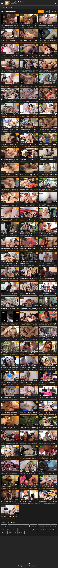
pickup (50, 146)
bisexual (16, 131)
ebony (48, 42)
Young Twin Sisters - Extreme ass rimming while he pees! (48, 457)
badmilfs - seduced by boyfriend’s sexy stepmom (10, 293)
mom (17, 101)
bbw (40, 42)
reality (46, 146)
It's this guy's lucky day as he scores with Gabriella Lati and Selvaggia (48, 338)
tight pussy (12, 532)
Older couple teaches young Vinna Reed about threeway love (29, 70)
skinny (53, 526)
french (17, 146)
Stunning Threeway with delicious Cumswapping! (10, 367)
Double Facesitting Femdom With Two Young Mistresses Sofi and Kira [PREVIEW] (48, 159)
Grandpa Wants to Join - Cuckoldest (10, 129)
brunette (36, 27)
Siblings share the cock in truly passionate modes (29, 100)
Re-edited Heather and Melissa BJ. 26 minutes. (10, 25)
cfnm (48, 384)
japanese (45, 354)
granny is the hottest (25, 263)
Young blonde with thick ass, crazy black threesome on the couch (48, 397)
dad (34, 529)
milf (29, 57)
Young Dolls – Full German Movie (29, 427)
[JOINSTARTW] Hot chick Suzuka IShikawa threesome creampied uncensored (10, 204)
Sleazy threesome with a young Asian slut (10, 174)
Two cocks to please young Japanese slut (48, 353)
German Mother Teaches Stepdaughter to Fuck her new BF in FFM (48, 293)
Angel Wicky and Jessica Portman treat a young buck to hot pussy (10, 516)
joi (37, 399)
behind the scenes (49, 473)
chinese (17, 220)
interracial (18, 86)
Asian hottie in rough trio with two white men (10, 85)
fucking (41, 526)
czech (30, 250)
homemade (42, 529)
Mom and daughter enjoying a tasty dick (10, 382)
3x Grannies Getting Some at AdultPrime (48, 55)
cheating (33, 526)
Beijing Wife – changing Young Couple (10, 219)
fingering (54, 27)
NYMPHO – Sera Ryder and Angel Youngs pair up (10, 55)
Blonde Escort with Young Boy (28, 367)
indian (4, 532)
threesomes (37, 384)
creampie (49, 27)
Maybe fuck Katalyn (25, 219)
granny (14, 101)
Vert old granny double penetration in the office (48, 308)
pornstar (31, 205)
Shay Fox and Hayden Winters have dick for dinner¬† (29, 486)
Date (47, 11)
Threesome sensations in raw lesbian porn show (29, 25)
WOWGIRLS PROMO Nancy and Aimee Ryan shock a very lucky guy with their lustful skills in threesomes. (10, 308)
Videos (9, 7)
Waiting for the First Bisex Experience (10, 457)
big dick (8, 27)
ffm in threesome (47, 161)
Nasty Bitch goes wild (6, 472)
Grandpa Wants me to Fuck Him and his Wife (29, 189)
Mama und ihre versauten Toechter (10, 353)
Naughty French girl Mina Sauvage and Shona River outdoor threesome (29, 234)
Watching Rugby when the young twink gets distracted (48, 70)
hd (24, 71)
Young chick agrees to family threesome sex (10, 70)
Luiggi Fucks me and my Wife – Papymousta (29, 174)
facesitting (33, 116)
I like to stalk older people (27, 501)
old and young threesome (8, 427)
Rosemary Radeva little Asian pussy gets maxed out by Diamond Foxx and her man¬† (48, 323)
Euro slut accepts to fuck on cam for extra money (48, 144)
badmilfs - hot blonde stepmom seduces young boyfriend (48, 263)
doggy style (36, 42)
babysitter (42, 250)
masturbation (23, 399)
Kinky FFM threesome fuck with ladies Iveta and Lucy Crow (10, 115)
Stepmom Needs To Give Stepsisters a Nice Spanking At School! (29, 278)
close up (15, 42)
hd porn (55, 235)
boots (48, 116)
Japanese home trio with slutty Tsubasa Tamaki (10, 338)
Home (3, 7)
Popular (41, 11)
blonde (32, 27)
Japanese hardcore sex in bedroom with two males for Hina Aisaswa (48, 115)
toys (19, 529)
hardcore (12, 57)
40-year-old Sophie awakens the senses (29, 159)
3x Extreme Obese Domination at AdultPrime (48, 427)
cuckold (38, 176)
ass (21, 101)
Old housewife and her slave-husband (10, 248)
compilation (48, 429)
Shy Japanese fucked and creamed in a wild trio (29, 40)
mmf (2, 86)
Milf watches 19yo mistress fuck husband (48, 219)
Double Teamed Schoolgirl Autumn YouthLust (48, 234)
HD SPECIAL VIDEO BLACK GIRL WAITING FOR (10, 234)
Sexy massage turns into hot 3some (29, 323)
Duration (53, 11)
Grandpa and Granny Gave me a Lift (10, 442)
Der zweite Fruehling (6, 486)
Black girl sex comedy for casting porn (48, 472)
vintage (32, 265)
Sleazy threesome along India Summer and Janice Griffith (29, 442)
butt (14, 529)
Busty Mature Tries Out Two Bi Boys (10, 263)
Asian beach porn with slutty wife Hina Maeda (29, 353)
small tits (16, 503)
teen (16, 71)
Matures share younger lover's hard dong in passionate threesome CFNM (48, 382)
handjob (12, 131)
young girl (26, 27)
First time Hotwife (24, 397)
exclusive (53, 42)
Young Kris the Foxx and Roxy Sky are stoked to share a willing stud (29, 115)
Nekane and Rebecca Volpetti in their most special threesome (29, 472)
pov (31, 369)
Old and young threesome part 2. (29, 55)
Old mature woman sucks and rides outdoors (10, 189)
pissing (22, 27)
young (4, 526)
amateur (3, 27)
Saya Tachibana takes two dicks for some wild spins (29, 85)
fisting (29, 458)
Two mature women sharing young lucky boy (48, 442)
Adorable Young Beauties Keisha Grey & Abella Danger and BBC (48, 174)
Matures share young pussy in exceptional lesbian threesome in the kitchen (10, 100)
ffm (37, 71)
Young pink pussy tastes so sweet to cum (29, 457)
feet (25, 529)
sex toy (46, 57)
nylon (32, 414)
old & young (33, 57)
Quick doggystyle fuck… (45, 204)
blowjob (12, 27)
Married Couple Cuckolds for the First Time (29, 293)
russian (25, 526)
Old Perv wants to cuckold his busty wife (29, 144)
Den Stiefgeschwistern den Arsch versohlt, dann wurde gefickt (48, 189)
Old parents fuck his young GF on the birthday (29, 248)
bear (45, 71)
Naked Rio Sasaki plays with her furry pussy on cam (10, 412)
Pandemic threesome (26, 382)
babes (6, 42)
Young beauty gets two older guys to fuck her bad (10, 501)
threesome (33, 71)
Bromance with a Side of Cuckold (48, 501)
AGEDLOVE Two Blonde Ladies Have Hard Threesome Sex (29, 204)
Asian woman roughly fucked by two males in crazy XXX (48, 25)
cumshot (17, 27)
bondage (44, 42)
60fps (40, 161)
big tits (51, 250)
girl (30, 529)
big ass (50, 324)
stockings (50, 443)
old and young (17, 116)
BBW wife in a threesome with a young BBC (10, 323)
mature (13, 71)
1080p (21, 71)
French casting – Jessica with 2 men (48, 278)
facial (47, 280)
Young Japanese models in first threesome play (10, 159)
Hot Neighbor (42, 85)
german (53, 131)
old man (12, 503)
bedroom (30, 101)
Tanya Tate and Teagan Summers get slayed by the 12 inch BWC (48, 248)
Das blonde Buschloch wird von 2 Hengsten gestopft (48, 100)
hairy (26, 57)
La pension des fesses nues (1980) (10, 144)
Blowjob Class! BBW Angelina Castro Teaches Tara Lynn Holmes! (48, 367)
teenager (12, 526)
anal (45, 131)
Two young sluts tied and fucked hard (48, 129)
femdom (48, 191)
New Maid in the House (45, 412)
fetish (53, 161)
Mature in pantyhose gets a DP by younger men (29, 308)
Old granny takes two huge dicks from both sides (10, 278)
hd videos (51, 205)
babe (21, 235)
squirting (11, 324)
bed (27, 101)
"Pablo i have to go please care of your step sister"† (48, 40)
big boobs (50, 57)
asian (40, 27)
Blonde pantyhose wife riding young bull (29, 412)
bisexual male (28, 131)
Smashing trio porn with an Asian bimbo (10, 40)
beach (30, 354)
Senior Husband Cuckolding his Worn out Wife (48, 486)
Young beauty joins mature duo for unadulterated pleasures (10, 397)
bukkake (5, 235)
